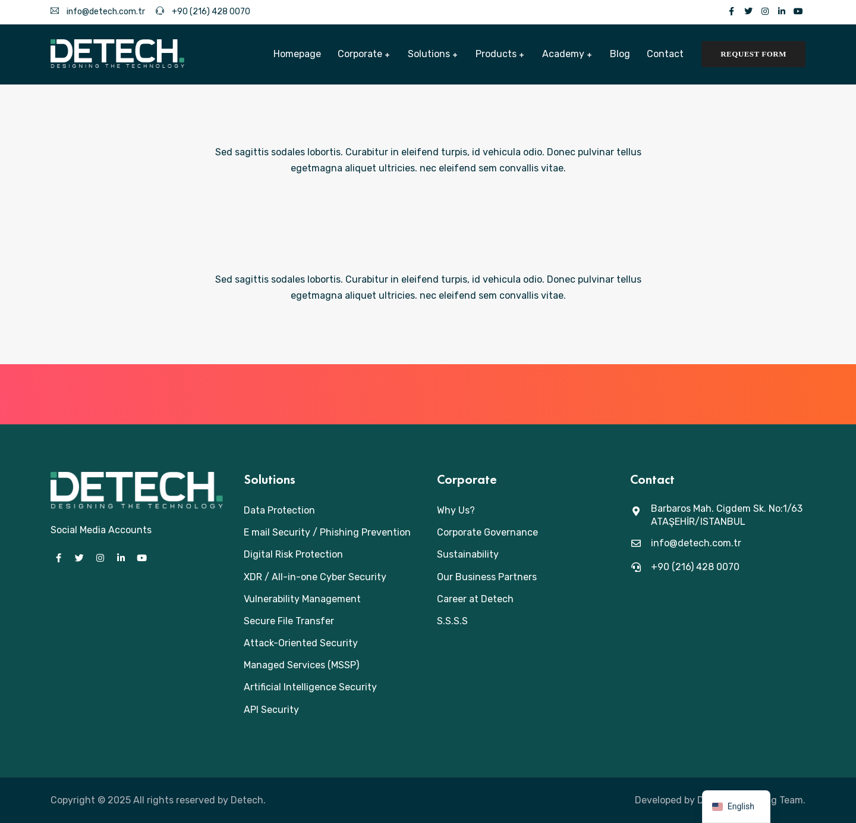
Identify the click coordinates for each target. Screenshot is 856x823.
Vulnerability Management (302, 599)
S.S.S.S (452, 621)
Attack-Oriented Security (301, 643)
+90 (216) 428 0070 (203, 12)
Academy (563, 54)
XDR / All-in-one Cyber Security (315, 577)
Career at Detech (475, 599)
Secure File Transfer (289, 621)
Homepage (297, 54)
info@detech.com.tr (98, 12)
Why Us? (456, 510)
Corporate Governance (487, 532)
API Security (271, 709)
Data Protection (279, 510)
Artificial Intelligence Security (310, 687)
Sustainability (468, 554)
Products (496, 54)
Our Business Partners (487, 577)
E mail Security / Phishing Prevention (327, 532)
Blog (620, 54)
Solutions (429, 54)
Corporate (360, 54)
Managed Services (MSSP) (301, 665)
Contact (665, 54)
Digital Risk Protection (293, 554)
